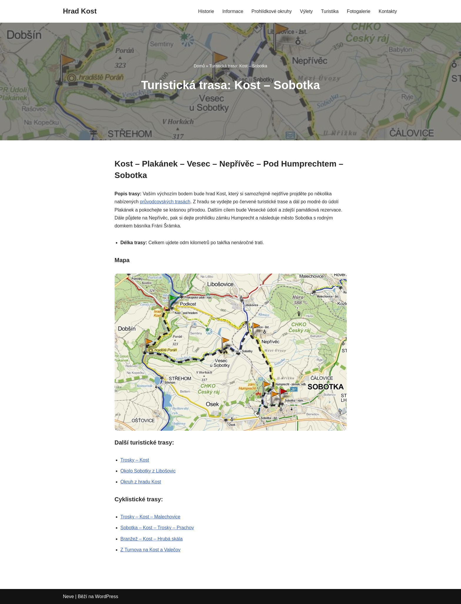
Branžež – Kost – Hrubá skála (152, 538)
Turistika (330, 11)
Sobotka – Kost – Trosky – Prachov (157, 527)
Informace (232, 11)
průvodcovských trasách (165, 201)
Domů (199, 66)
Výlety (306, 11)
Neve (68, 596)
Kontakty (388, 11)
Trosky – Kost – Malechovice (151, 516)
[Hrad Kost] (80, 11)
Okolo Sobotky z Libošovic (148, 470)
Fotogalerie (358, 11)
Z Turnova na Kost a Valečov (151, 549)
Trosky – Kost (135, 459)
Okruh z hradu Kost (141, 481)
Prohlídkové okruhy (271, 11)
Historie (206, 11)
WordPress (106, 596)
